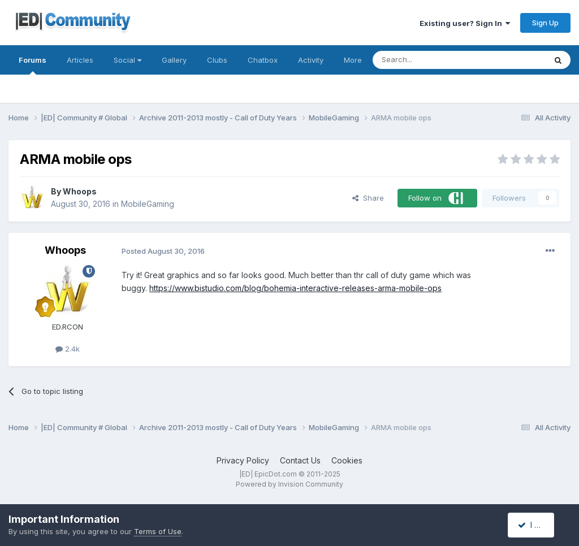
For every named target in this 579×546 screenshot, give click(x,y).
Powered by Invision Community (289, 484)
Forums (32, 65)
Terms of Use (158, 531)
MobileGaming (147, 204)
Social (127, 59)
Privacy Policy (243, 460)
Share (368, 197)
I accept (537, 525)
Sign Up (545, 22)
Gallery (174, 59)
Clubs (217, 59)
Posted (163, 250)
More (353, 59)
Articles (80, 59)
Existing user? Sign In (465, 23)
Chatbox (263, 59)
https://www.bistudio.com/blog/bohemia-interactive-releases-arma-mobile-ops (295, 288)
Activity (310, 59)
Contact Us (300, 460)
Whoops (80, 191)
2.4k (67, 348)
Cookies (346, 460)
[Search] (430, 60)
